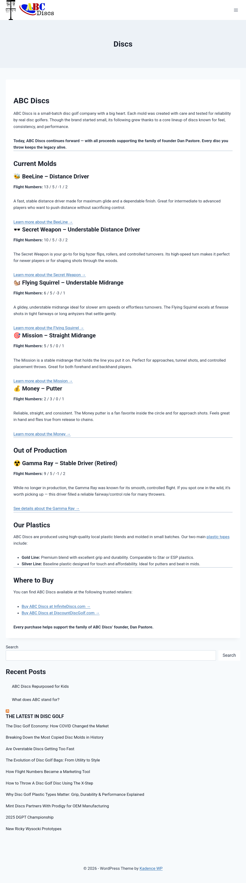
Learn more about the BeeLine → (43, 221)
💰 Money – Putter (37, 388)
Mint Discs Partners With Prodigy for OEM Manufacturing (57, 806)
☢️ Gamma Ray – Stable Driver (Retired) (65, 463)
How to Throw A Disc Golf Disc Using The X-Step (49, 783)
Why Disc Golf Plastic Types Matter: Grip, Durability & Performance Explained (75, 794)
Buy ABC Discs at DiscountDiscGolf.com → (61, 612)
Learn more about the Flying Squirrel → (48, 327)
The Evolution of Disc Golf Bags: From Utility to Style (53, 760)
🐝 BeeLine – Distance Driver (51, 176)
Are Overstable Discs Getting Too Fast (40, 748)
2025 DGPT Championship (30, 817)
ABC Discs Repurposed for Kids (40, 686)
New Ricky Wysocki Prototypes (34, 828)
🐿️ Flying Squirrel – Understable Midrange (68, 282)
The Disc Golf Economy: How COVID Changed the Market (57, 726)
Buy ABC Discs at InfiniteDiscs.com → (56, 606)
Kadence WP (151, 868)
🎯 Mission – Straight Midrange (54, 335)
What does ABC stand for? (36, 699)
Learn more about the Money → (42, 434)
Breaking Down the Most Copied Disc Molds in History (54, 737)
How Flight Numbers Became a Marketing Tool (48, 771)
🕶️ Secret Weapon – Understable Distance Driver (76, 229)
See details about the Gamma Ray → (46, 508)
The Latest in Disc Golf (35, 716)
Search (12, 647)
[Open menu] (235, 10)
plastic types (218, 536)
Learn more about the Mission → (43, 380)
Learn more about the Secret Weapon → (49, 274)
